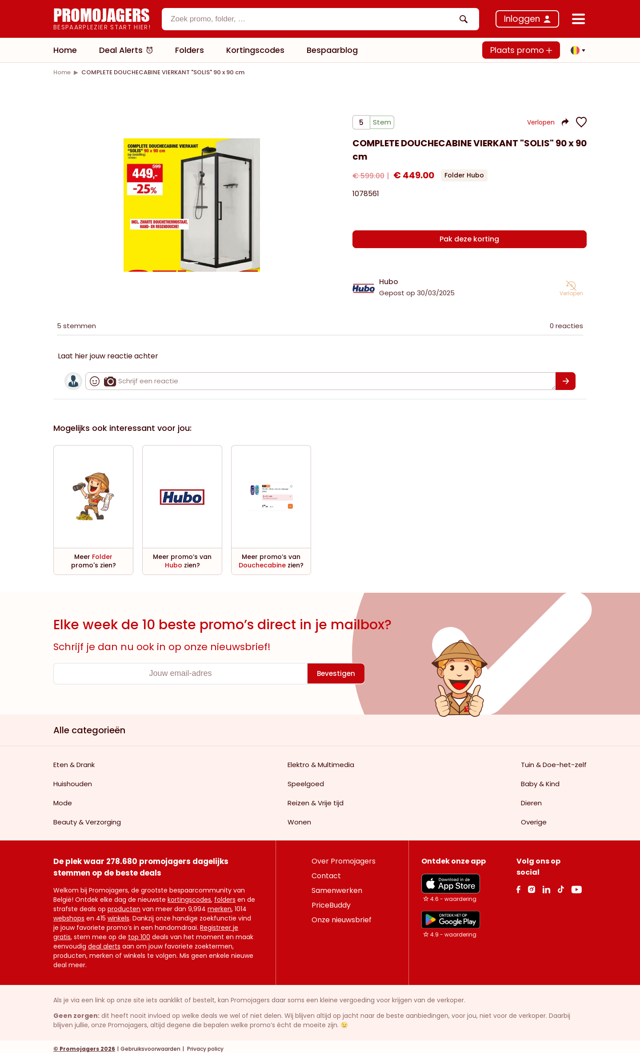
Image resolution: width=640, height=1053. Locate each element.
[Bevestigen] (566, 377)
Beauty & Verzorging (87, 817)
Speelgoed (306, 779)
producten (124, 904)
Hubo (388, 277)
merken (220, 904)
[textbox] (313, 19)
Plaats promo (521, 50)
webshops (68, 913)
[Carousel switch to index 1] (191, 260)
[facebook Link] (518, 884)
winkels (118, 913)
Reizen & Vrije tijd (316, 798)
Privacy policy (205, 1044)
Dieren (531, 798)
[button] (575, 50)
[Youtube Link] (576, 884)
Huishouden (72, 779)
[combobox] (320, 19)
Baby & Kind (540, 779)
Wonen (299, 817)
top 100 (139, 932)
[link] (62, 72)
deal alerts (104, 941)
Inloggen (522, 19)
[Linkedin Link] (546, 884)
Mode (62, 798)
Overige (534, 817)
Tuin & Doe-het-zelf (554, 760)
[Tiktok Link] (560, 884)
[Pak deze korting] (469, 239)
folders (225, 895)
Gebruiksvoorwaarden (150, 1044)
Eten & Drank (74, 760)
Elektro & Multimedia (321, 760)
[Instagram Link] (531, 884)
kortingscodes (189, 895)
